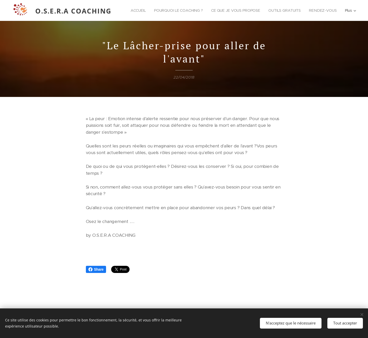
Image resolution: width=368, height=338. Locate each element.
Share (96, 269)
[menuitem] (171, 10)
